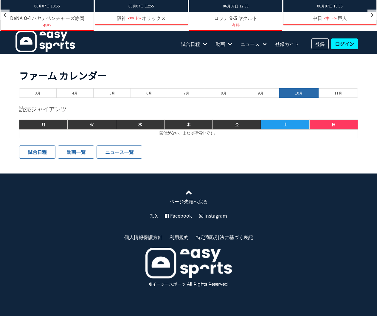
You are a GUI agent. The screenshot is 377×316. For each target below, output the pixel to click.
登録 (320, 43)
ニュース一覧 (119, 152)
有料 (47, 25)
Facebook (178, 215)
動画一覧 (76, 152)
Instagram (213, 215)
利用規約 (179, 237)
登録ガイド (287, 43)
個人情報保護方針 (143, 237)
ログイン (344, 43)
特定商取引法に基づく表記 (224, 237)
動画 (220, 43)
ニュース (250, 43)
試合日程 (190, 43)
